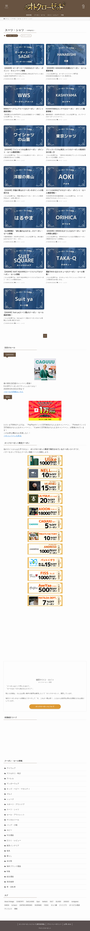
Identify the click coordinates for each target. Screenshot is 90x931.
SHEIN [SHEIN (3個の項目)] (6, 905)
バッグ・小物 (12, 825)
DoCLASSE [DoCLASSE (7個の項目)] (30, 901)
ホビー (9, 830)
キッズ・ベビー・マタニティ (18, 789)
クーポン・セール (12, 35)
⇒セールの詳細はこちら (13, 392)
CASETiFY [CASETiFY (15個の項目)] (20, 901)
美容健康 (10, 882)
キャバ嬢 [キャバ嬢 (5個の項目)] (54, 905)
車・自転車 (11, 887)
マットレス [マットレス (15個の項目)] (8, 909)
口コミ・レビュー (14, 840)
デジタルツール (13, 820)
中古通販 (10, 835)
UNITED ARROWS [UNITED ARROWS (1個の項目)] (26, 905)
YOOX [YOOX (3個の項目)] (46, 905)
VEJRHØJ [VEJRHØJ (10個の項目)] (38, 905)
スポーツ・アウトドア (16, 804)
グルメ (9, 794)
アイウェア (11, 768)
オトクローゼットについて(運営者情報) (32, 924)
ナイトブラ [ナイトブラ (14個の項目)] (63, 905)
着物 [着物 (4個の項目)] (15, 909)
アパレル (10, 778)
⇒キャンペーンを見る (12, 436)
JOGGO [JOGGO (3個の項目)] (66, 901)
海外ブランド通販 (14, 866)
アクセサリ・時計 (14, 773)
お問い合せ (67, 924)
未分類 (9, 861)
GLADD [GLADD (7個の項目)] (58, 901)
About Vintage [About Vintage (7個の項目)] (9, 901)
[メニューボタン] (6, 6)
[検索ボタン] (83, 6)
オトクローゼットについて (45, 706)
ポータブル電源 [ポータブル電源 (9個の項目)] (74, 905)
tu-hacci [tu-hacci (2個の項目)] (14, 905)
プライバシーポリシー (54, 924)
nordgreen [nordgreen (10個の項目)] (75, 901)
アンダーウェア (13, 784)
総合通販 (10, 877)
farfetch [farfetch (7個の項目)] (44, 901)
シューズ (10, 799)
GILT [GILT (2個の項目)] (51, 901)
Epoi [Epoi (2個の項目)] (38, 901)
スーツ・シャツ (13, 809)
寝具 (8, 851)
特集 (8, 871)
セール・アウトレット (16, 815)
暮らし (9, 856)
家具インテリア (13, 846)
